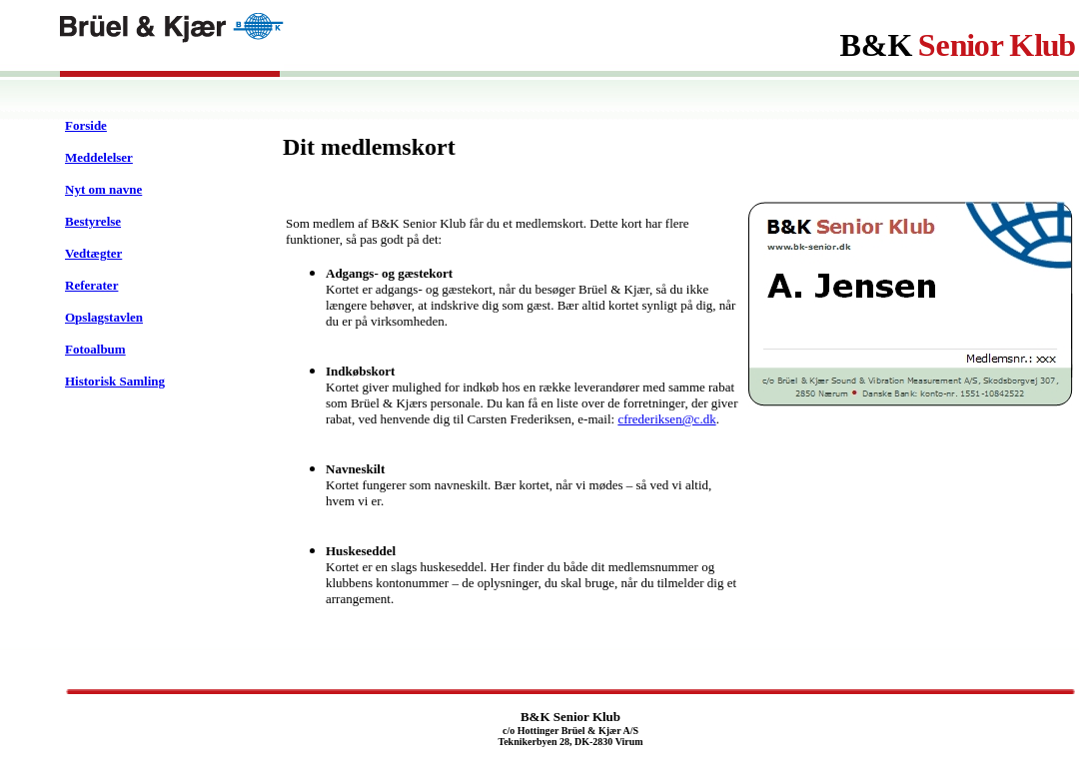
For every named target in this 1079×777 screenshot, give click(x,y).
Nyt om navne (103, 189)
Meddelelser (99, 157)
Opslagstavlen (104, 317)
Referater (91, 285)
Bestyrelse (93, 221)
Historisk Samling (115, 381)
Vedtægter (93, 253)
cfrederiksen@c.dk (666, 418)
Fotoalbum (95, 349)
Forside (86, 125)
